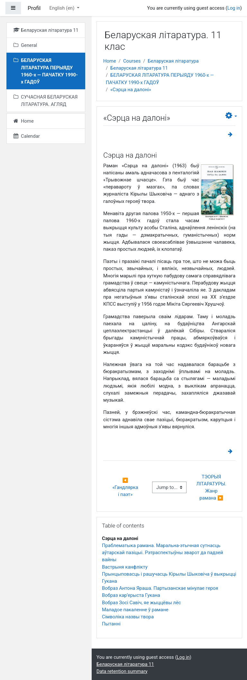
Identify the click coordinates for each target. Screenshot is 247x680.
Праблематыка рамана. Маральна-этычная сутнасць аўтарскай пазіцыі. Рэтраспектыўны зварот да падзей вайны (162, 552)
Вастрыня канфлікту (125, 567)
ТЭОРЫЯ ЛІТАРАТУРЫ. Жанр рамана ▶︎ (212, 487)
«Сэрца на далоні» (130, 89)
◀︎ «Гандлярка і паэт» (125, 487)
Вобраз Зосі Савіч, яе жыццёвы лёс (141, 603)
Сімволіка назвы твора (128, 617)
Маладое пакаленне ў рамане (135, 610)
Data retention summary (122, 671)
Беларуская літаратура (173, 61)
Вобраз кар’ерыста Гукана (131, 595)
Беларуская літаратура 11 (139, 68)
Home (109, 61)
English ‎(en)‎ (63, 8)
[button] (231, 115)
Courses (132, 61)
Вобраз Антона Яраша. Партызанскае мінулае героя (160, 588)
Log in (233, 8)
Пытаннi (111, 624)
